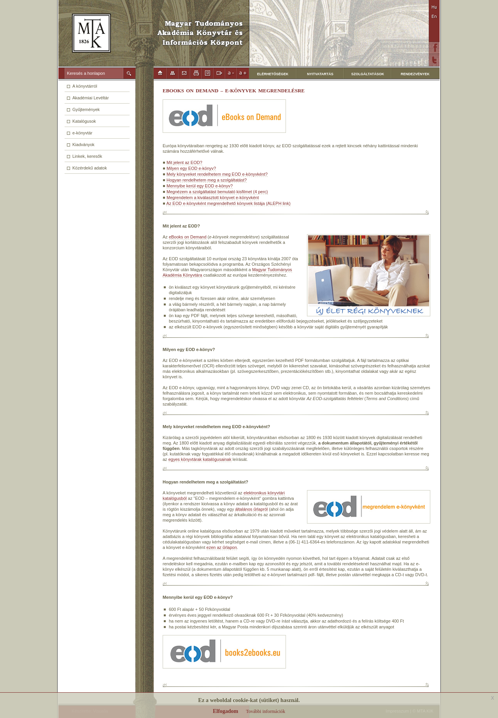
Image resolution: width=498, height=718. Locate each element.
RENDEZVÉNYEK (415, 74)
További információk (265, 711)
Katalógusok (84, 121)
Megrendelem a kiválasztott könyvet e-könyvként (213, 197)
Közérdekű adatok (89, 168)
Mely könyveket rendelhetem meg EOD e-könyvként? (217, 174)
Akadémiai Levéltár (90, 97)
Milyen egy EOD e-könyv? (191, 168)
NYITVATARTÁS (320, 74)
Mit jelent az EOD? (184, 162)
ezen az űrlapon (222, 547)
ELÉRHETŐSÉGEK (273, 74)
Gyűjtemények (86, 109)
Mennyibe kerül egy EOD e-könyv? (200, 185)
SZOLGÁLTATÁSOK (367, 74)
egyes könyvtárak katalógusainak (199, 459)
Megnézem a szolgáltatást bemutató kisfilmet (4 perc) (217, 191)
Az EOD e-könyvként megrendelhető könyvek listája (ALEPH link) (228, 203)
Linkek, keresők (87, 156)
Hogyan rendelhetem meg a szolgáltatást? (207, 180)
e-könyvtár (82, 133)
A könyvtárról (84, 86)
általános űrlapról (251, 509)
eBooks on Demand (188, 237)
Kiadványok (83, 144)
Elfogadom (225, 711)
